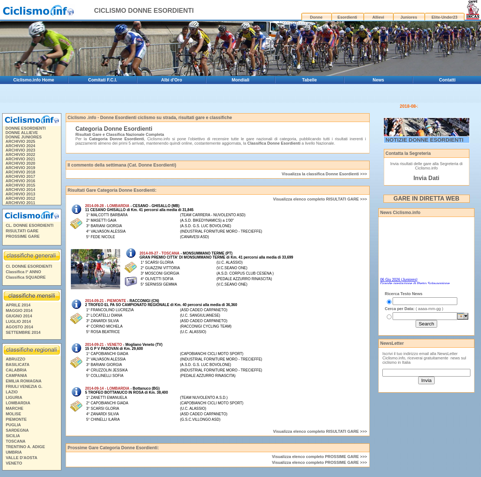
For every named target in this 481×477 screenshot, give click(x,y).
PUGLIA (13, 406)
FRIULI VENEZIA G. (24, 368)
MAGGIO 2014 (19, 292)
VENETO (14, 444)
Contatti (447, 80)
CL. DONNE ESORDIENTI (30, 207)
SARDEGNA (17, 411)
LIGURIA (14, 379)
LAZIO (12, 373)
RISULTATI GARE (22, 212)
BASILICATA (18, 346)
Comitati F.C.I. (102, 80)
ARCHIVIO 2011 (20, 184)
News (378, 80)
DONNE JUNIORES (23, 118)
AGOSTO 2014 (19, 308)
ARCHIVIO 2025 (20, 123)
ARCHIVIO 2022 (20, 136)
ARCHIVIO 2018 (20, 153)
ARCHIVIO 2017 (20, 158)
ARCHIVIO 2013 (20, 175)
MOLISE (13, 395)
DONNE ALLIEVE (21, 114)
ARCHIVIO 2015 (20, 166)
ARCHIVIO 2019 (20, 149)
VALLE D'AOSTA (22, 439)
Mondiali (240, 80)
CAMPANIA (16, 357)
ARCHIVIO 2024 (20, 127)
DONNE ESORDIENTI (25, 109)
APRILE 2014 (18, 286)
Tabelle (309, 80)
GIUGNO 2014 (19, 297)
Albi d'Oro (171, 80)
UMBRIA (14, 433)
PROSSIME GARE (23, 217)
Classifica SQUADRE (26, 258)
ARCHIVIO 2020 (20, 144)
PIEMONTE (16, 400)
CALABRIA (16, 351)
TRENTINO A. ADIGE (25, 428)
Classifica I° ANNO (23, 253)
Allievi (378, 17)
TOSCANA (16, 422)
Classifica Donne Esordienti (273, 124)
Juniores (408, 17)
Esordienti (347, 17)
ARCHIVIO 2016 (20, 162)
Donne (316, 17)
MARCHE (14, 390)
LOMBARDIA (18, 384)
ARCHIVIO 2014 (20, 171)
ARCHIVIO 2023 (20, 131)
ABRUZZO (16, 340)
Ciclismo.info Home (33, 80)
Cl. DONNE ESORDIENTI (29, 247)
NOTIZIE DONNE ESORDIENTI (424, 121)
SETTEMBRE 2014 (23, 314)
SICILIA (13, 417)
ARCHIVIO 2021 (20, 140)
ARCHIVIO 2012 (20, 180)
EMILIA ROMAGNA (24, 362)
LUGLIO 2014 (18, 303)
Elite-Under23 (445, 17)
